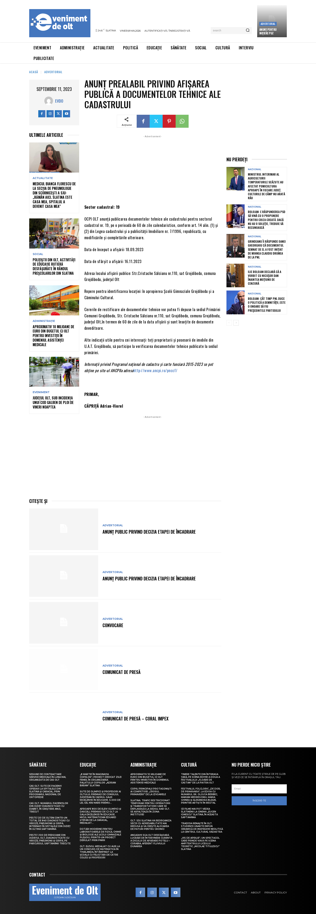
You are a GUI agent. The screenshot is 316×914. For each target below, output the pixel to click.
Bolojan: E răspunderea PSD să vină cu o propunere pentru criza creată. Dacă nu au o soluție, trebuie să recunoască (266, 219)
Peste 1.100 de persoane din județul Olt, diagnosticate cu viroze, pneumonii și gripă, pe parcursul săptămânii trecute (50, 839)
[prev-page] (229, 323)
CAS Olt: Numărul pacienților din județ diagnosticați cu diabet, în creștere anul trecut (48, 807)
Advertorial (268, 24)
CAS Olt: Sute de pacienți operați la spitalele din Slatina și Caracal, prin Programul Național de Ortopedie (45, 792)
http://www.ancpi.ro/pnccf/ (155, 370)
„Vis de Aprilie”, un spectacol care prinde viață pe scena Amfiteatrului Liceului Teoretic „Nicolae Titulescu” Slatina (200, 843)
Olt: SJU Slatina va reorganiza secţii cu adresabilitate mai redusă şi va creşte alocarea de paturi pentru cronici (150, 824)
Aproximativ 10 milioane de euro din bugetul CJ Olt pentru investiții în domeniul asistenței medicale (53, 335)
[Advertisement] (152, 169)
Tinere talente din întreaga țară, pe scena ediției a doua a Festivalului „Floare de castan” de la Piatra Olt (200, 778)
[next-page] (236, 323)
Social (38, 254)
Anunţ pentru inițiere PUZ (268, 31)
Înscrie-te (259, 800)
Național (254, 169)
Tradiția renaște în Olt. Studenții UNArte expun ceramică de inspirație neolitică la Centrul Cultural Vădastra (202, 827)
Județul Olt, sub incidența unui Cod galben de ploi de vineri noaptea (53, 402)
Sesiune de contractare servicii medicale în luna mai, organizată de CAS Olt (47, 777)
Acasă (33, 71)
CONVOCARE (113, 625)
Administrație (44, 321)
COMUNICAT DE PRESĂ (122, 672)
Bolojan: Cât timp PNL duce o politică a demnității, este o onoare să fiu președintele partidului (267, 304)
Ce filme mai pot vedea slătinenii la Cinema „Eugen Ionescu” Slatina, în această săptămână (199, 813)
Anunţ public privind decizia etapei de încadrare (149, 531)
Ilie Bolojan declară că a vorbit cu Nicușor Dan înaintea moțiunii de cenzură (264, 277)
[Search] (248, 30)
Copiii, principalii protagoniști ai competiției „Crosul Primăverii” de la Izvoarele (151, 791)
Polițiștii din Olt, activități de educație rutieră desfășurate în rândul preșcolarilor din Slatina (54, 266)
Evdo (59, 101)
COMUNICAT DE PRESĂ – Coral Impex (135, 718)
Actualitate (43, 178)
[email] (259, 788)
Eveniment (41, 392)
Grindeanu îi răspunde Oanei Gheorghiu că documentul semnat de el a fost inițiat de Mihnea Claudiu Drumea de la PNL (267, 249)
